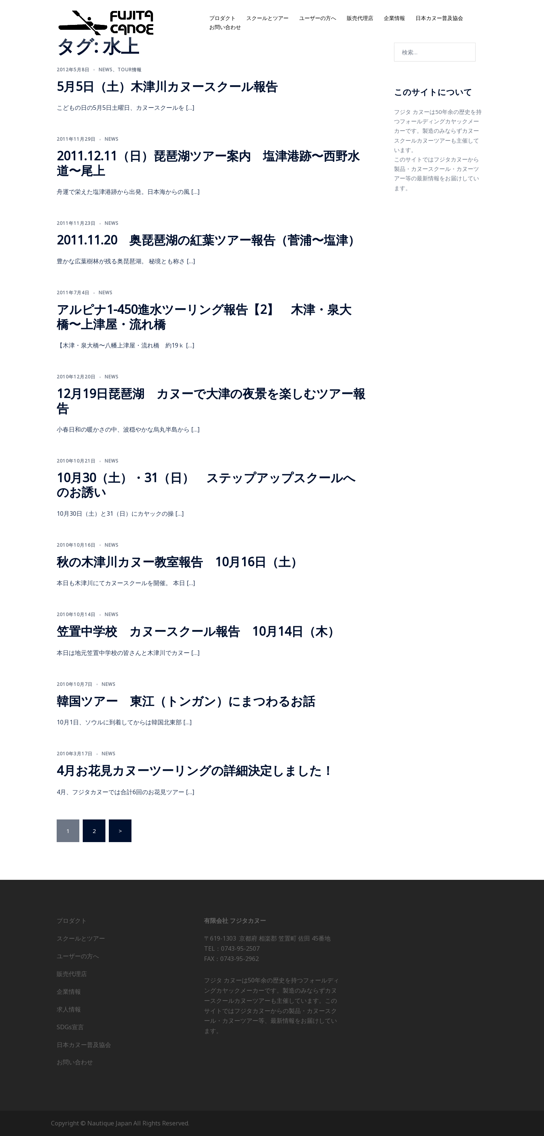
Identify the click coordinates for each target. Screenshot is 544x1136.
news (106, 69)
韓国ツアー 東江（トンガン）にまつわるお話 (186, 701)
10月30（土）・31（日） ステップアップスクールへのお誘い (206, 484)
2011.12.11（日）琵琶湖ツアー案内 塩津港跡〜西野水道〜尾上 (208, 163)
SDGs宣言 (70, 1027)
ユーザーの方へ (317, 18)
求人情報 (69, 1009)
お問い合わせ (225, 27)
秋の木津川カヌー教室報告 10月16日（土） (180, 561)
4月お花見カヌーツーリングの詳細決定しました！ (195, 770)
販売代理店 (360, 18)
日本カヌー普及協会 (439, 18)
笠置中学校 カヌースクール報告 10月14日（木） (198, 631)
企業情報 (394, 18)
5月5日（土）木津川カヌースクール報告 (167, 86)
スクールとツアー (267, 18)
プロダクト (222, 18)
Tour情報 (129, 69)
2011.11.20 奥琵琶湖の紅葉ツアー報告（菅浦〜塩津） (208, 240)
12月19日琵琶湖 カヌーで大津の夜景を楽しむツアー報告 (211, 400)
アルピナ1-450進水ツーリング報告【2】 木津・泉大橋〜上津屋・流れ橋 (204, 316)
